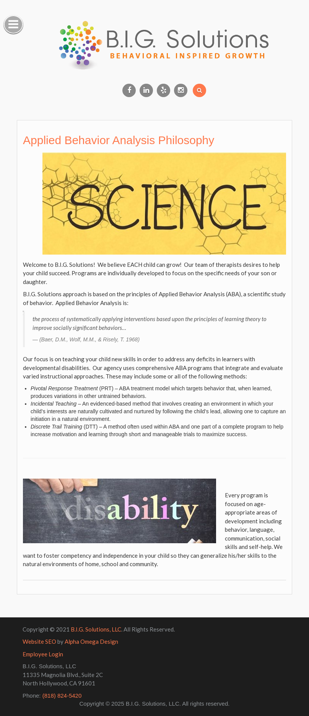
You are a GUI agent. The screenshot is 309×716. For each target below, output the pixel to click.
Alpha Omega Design (91, 641)
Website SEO (39, 641)
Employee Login (43, 654)
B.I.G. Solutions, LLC (96, 629)
